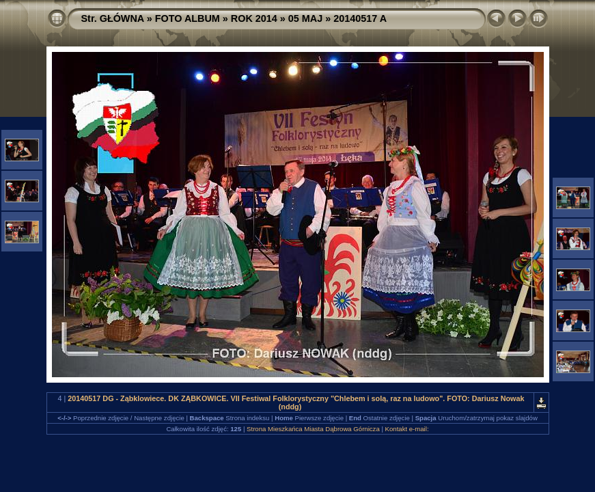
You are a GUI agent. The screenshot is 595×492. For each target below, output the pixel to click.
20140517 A (360, 18)
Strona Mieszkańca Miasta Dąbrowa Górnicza (313, 429)
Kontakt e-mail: (407, 429)
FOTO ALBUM (187, 18)
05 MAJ (305, 18)
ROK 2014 (254, 18)
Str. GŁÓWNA (112, 18)
